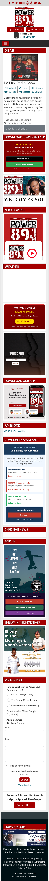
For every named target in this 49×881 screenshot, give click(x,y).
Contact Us (40, 864)
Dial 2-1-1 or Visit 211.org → (19, 489)
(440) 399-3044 (27, 36)
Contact (37, 91)
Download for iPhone (24, 159)
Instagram (37, 88)
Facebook (10, 88)
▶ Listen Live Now (24, 601)
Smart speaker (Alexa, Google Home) (21, 713)
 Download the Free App (24, 607)
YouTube (10, 91)
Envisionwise (22, 876)
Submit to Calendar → (17, 503)
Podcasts (24, 91)
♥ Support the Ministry (24, 613)
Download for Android (24, 164)
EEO (38, 858)
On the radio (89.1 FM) (20, 694)
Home (10, 858)
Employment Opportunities (17, 861)
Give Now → (24, 515)
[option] (24, 837)
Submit (24, 779)
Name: (8, 727)
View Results (24, 785)
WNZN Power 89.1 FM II (15, 430)
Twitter (23, 88)
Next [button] (43, 838)
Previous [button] (5, 838)
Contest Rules (25, 864)
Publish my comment (18, 765)
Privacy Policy (24, 868)
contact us (39, 852)
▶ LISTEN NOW (24, 321)
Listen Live (15, 29)
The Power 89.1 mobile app (22, 700)
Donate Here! (24, 805)
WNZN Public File (24, 858)
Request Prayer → (15, 476)
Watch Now (35, 29)
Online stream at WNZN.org (23, 705)
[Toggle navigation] (5, 43)
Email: (8, 739)
